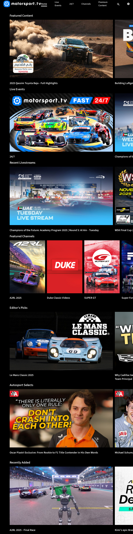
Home (44, 4)
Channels (86, 4)
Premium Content (102, 4)
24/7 (71, 4)
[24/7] (61, 122)
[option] (61, 49)
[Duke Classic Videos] (64, 266)
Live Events (58, 4)
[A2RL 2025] (27, 266)
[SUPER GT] (102, 266)
